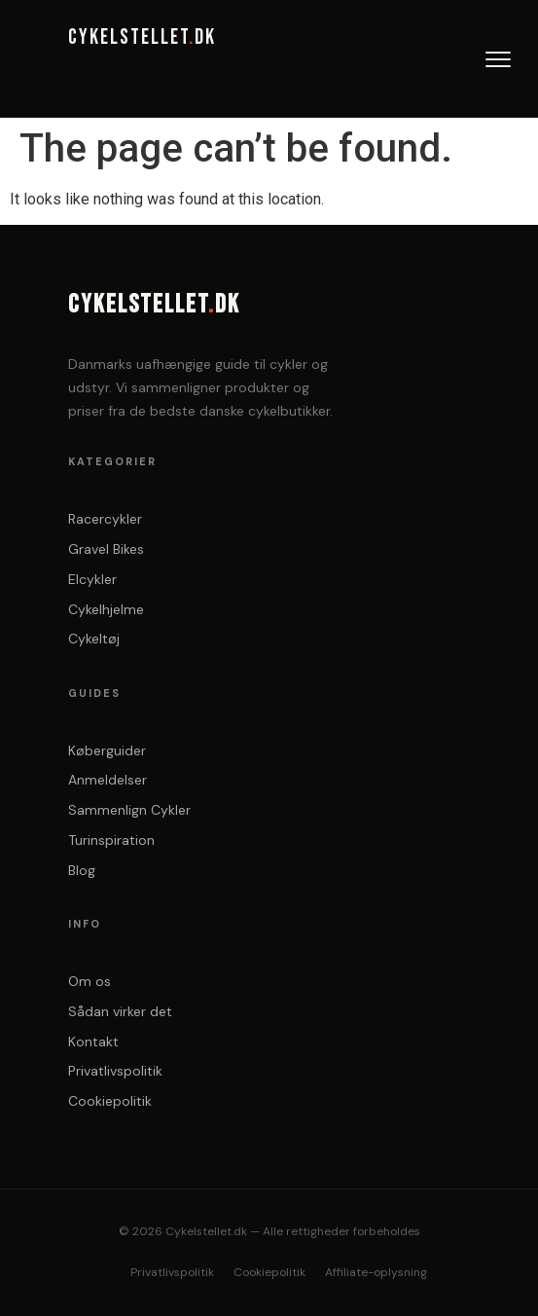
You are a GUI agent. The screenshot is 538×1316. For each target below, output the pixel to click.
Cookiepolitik (110, 1101)
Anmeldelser (107, 779)
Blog (81, 870)
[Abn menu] (498, 59)
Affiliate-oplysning (376, 1272)
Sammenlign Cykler (129, 810)
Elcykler (92, 579)
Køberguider (107, 750)
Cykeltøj (94, 638)
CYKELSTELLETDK (142, 38)
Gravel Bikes (106, 549)
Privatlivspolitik (115, 1070)
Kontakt (93, 1041)
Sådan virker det (120, 1011)
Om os (89, 981)
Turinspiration (111, 840)
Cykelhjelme (106, 609)
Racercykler (105, 519)
